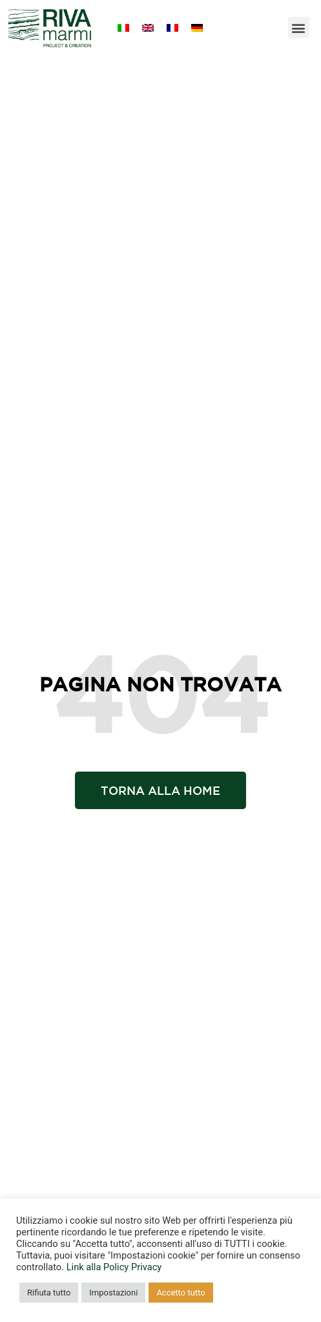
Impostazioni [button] (113, 1292)
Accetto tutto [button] (180, 1292)
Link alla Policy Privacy (114, 1267)
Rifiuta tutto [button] (48, 1292)
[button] (298, 27)
